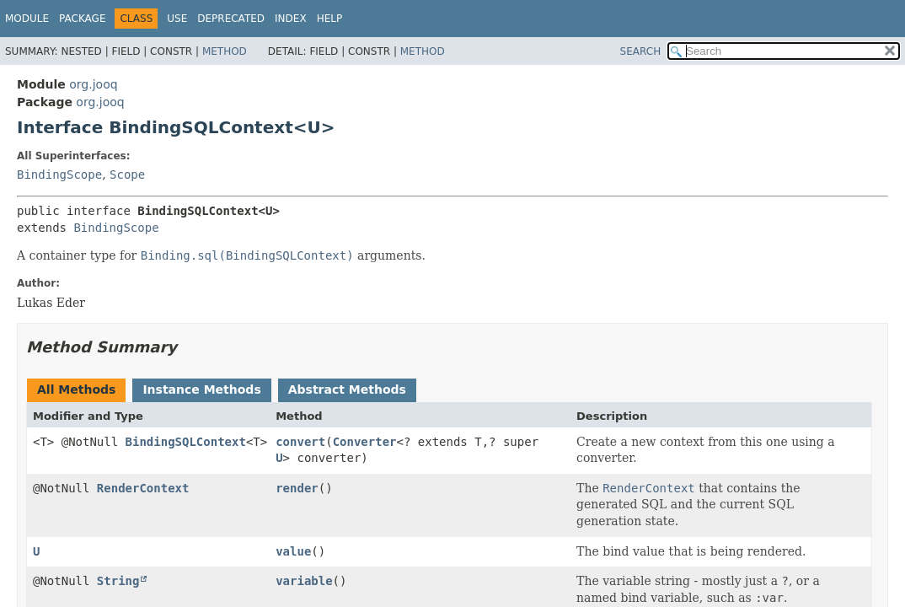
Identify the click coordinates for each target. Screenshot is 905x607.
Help (330, 18)
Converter (365, 442)
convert (300, 442)
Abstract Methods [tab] (347, 389)
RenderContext (143, 488)
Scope (127, 174)
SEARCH (640, 51)
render (297, 488)
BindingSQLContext (186, 442)
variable (304, 581)
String (118, 581)
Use (177, 18)
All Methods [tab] (76, 389)
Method (224, 51)
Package (82, 18)
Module (27, 18)
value (293, 551)
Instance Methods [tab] (201, 389)
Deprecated (231, 18)
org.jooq (93, 84)
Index (291, 18)
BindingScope (59, 174)
